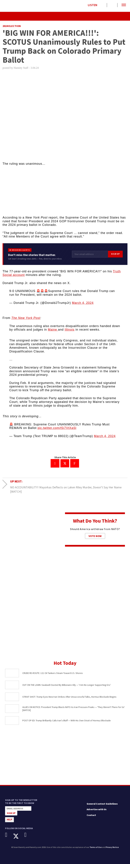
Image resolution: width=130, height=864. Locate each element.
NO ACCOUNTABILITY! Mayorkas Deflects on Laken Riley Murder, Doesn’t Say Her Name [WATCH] (66, 489)
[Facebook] (8, 835)
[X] (18, 836)
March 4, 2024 (83, 303)
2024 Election (12, 26)
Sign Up (115, 254)
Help (9, 819)
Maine (53, 329)
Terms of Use (96, 847)
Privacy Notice (112, 847)
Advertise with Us (96, 809)
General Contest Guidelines (102, 803)
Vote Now (95, 536)
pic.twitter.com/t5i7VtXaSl (57, 428)
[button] (124, 5)
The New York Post (25, 318)
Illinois (69, 329)
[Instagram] (28, 835)
